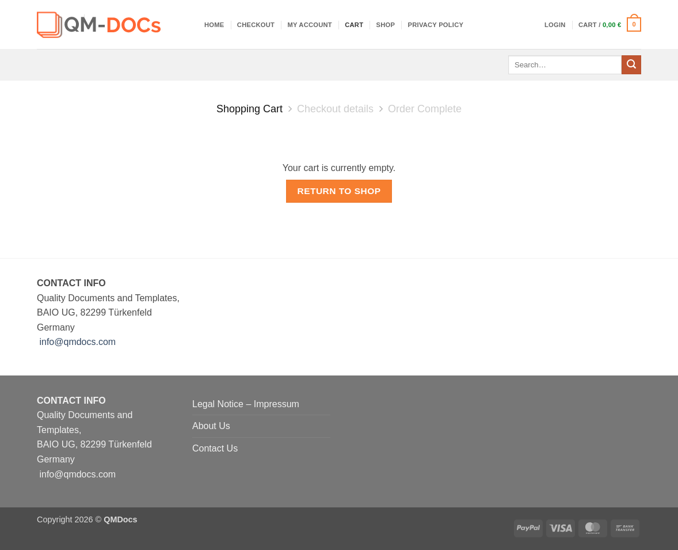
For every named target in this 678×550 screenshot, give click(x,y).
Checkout (256, 24)
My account (309, 24)
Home (214, 24)
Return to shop (338, 191)
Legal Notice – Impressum (245, 404)
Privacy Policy (436, 24)
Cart (354, 24)
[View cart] (609, 24)
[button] (555, 24)
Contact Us (215, 448)
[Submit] (631, 65)
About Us (211, 426)
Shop (385, 24)
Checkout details (335, 109)
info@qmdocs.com (77, 342)
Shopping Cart (249, 109)
